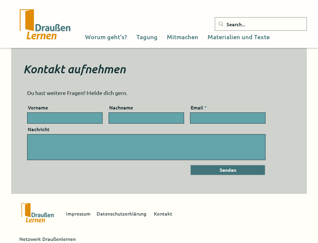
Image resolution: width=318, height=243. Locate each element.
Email (197, 107)
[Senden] (228, 170)
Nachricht (38, 129)
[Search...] (260, 24)
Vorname (38, 107)
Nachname (121, 107)
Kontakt (163, 213)
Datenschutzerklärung (121, 213)
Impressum (78, 213)
